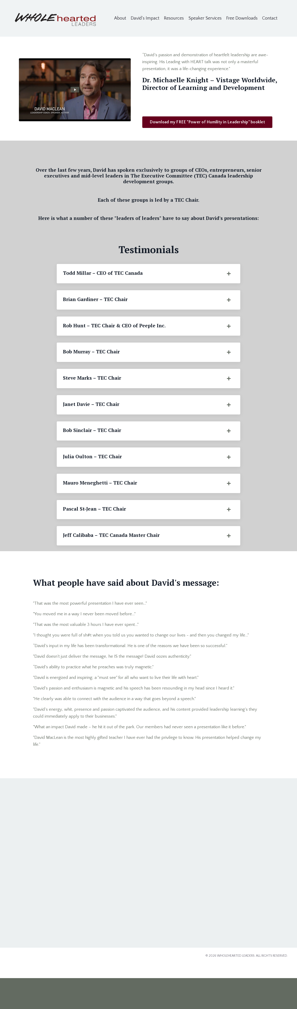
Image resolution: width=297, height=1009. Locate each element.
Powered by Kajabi (275, 997)
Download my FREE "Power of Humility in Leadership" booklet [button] (207, 124)
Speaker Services (206, 18)
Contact (275, 18)
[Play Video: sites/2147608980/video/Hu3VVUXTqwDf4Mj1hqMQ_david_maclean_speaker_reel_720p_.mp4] (75, 91)
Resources (172, 18)
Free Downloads (245, 18)
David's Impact (141, 18)
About (114, 18)
